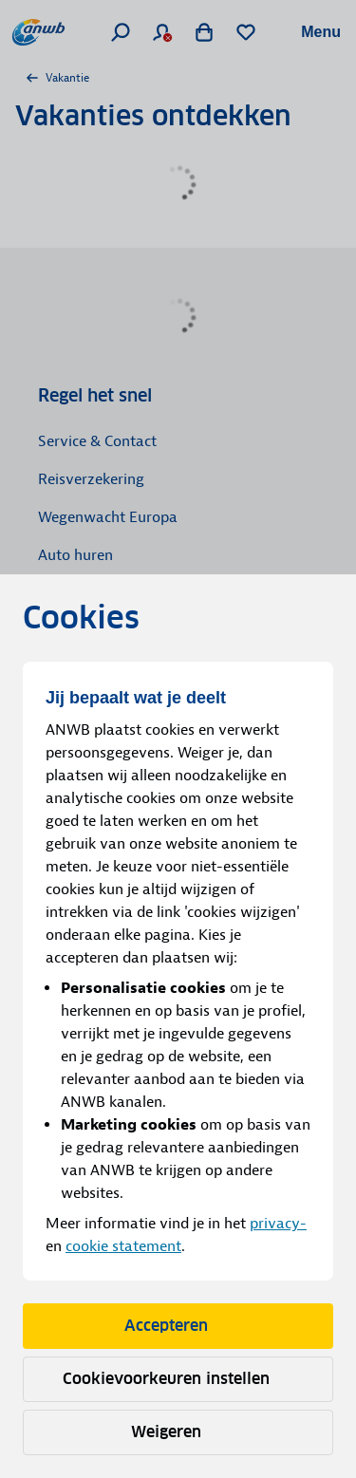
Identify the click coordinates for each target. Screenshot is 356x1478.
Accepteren (178, 1326)
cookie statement (123, 1246)
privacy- (278, 1223)
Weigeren (178, 1432)
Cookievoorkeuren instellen (178, 1379)
